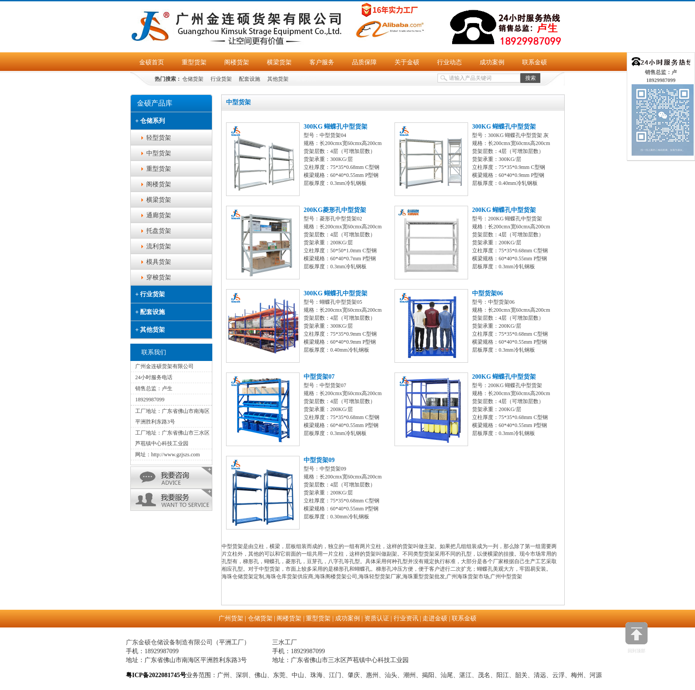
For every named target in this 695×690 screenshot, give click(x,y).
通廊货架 (158, 215)
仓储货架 (192, 79)
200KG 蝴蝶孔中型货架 (504, 210)
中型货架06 (487, 293)
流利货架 (158, 246)
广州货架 (231, 618)
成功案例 (492, 62)
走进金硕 (434, 618)
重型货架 (194, 62)
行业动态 (449, 62)
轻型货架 (158, 137)
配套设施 (249, 79)
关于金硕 (406, 62)
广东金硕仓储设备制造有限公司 (169, 642)
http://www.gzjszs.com (175, 454)
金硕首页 (151, 62)
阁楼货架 (236, 62)
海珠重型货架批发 (423, 576)
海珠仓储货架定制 (243, 576)
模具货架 (158, 262)
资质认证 (376, 618)
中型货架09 (319, 460)
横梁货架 (279, 62)
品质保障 (364, 62)
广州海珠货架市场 (467, 576)
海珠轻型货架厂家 (380, 576)
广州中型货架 (506, 576)
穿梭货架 (158, 277)
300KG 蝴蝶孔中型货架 (335, 126)
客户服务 (321, 62)
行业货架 (221, 79)
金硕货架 (306, 79)
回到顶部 (636, 637)
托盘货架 (158, 230)
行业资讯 (406, 618)
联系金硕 (534, 62)
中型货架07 (319, 376)
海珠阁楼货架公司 (336, 576)
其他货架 (278, 79)
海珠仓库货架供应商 (289, 576)
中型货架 (158, 153)
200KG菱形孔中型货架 (335, 210)
